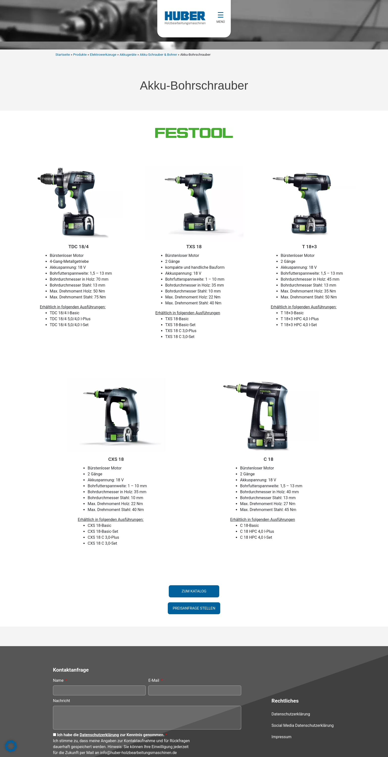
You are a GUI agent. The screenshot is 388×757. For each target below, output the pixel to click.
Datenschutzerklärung (99, 696)
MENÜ (221, 22)
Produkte (80, 54)
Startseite (62, 54)
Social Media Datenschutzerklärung (302, 686)
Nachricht (61, 661)
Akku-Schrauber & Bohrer (158, 54)
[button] (11, 746)
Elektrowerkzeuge (103, 54)
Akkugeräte (128, 54)
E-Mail (154, 641)
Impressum (281, 698)
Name (59, 641)
